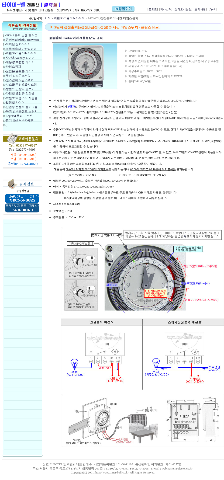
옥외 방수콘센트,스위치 (22, 111)
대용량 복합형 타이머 (20, 62)
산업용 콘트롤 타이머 (20, 71)
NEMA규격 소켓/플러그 (22, 35)
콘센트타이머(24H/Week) (22, 40)
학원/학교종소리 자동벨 (22, 98)
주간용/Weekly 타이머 (20, 57)
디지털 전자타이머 (18, 44)
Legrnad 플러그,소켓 (19, 116)
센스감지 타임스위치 (20, 80)
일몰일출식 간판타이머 (21, 49)
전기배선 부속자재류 (20, 120)
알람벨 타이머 (15, 102)
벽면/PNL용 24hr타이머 (69, 18)
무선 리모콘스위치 (18, 75)
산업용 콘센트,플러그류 (22, 107)
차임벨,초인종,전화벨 (20, 93)
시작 (48, 18)
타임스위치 (13, 66)
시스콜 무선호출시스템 (21, 84)
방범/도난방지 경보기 (20, 89)
